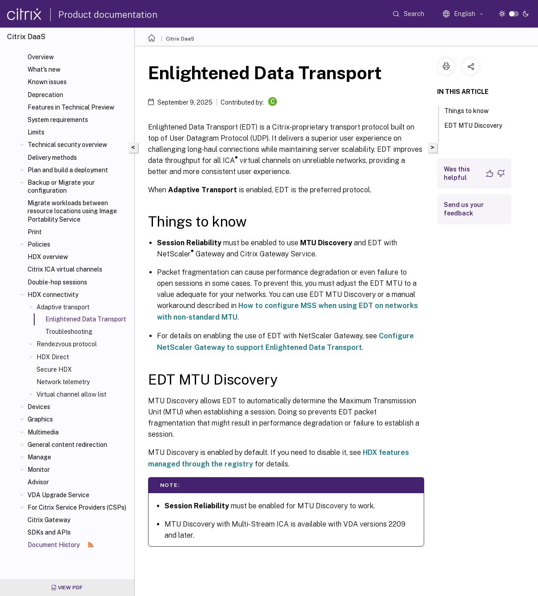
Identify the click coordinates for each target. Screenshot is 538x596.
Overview (41, 57)
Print (35, 231)
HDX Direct (52, 357)
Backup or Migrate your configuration (61, 186)
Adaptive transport (62, 307)
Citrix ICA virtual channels (65, 269)
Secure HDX (54, 369)
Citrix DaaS (180, 39)
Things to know (471, 109)
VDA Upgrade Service (58, 495)
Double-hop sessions (57, 282)
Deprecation (45, 94)
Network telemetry (63, 381)
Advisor (38, 482)
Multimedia (43, 432)
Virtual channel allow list (71, 394)
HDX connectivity (53, 294)
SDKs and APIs (49, 532)
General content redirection (67, 444)
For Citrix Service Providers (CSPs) (77, 507)
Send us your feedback (464, 209)
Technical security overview (67, 144)
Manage (39, 457)
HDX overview (48, 256)
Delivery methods (52, 157)
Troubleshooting (68, 331)
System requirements (58, 119)
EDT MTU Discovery (473, 129)
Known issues (47, 81)
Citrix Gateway (49, 519)
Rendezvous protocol (66, 344)
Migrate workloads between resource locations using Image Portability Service (72, 211)
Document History (60, 544)
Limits (36, 132)
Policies (39, 244)
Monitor (39, 469)
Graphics (40, 419)
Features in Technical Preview (71, 107)
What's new (44, 69)
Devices (39, 406)
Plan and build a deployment (68, 170)
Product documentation (107, 14)
